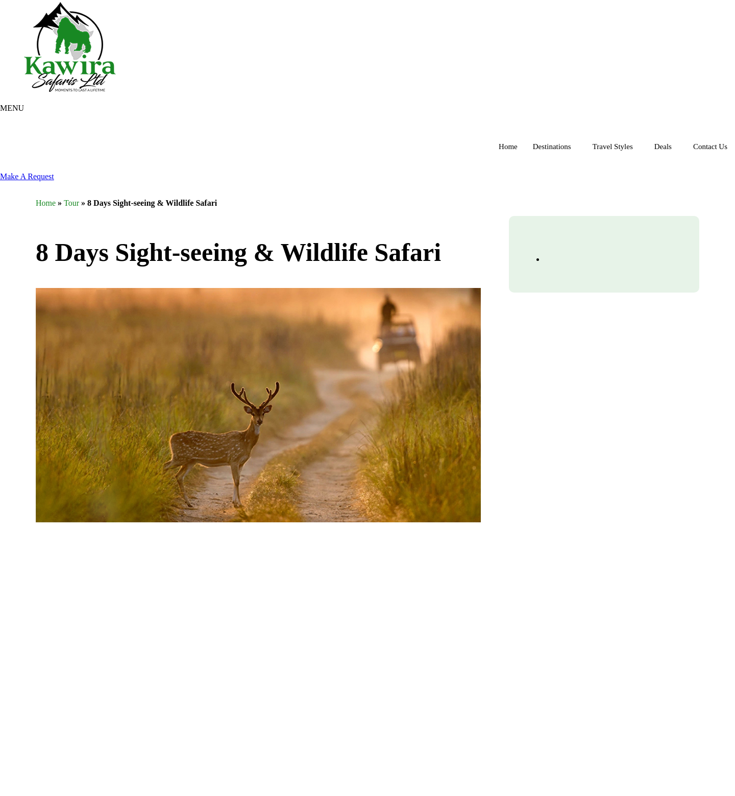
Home (508, 146)
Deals (663, 146)
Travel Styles (613, 146)
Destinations (552, 146)
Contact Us (710, 146)
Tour (71, 203)
